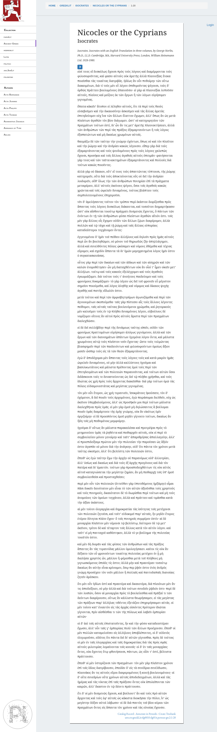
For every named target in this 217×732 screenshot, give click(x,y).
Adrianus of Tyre (12, 128)
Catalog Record (126, 714)
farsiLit (7, 37)
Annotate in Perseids (146, 714)
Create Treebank (167, 714)
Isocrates (82, 5)
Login (210, 25)
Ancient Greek (11, 43)
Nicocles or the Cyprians (110, 5)
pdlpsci (7, 63)
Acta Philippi (10, 108)
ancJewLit (9, 70)
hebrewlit (9, 50)
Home (52, 5)
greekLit (65, 5)
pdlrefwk (8, 77)
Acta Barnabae (11, 94)
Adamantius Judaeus (14, 121)
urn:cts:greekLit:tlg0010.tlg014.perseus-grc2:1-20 (150, 717)
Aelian (7, 134)
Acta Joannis (10, 101)
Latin (6, 57)
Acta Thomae (10, 114)
